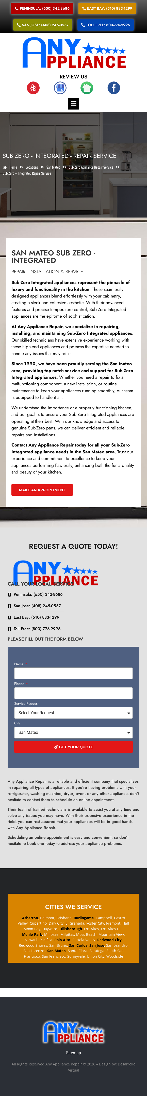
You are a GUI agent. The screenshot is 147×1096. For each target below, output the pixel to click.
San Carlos (78, 945)
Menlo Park (32, 934)
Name (19, 664)
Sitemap (73, 1052)
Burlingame (84, 917)
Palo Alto (62, 939)
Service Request (26, 704)
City (17, 723)
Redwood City (109, 939)
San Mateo (56, 950)
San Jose (96, 945)
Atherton (30, 917)
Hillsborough (70, 928)
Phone (19, 684)
